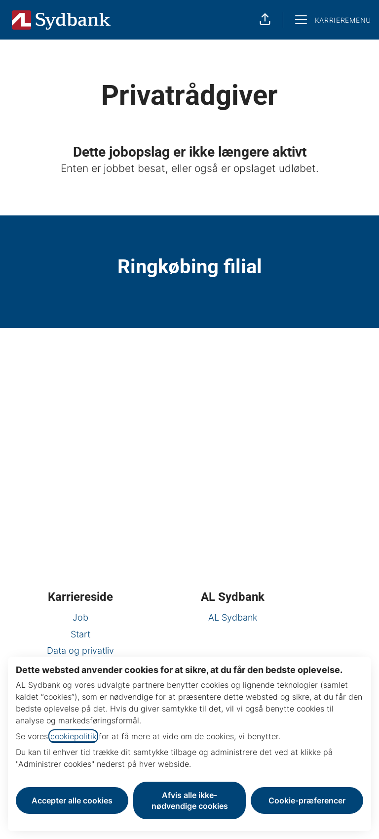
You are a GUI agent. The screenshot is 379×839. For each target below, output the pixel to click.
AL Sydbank (232, 617)
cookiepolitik (73, 736)
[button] (265, 20)
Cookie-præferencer (306, 800)
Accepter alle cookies (72, 800)
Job (80, 617)
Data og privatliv (80, 650)
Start (80, 634)
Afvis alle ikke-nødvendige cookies (190, 800)
